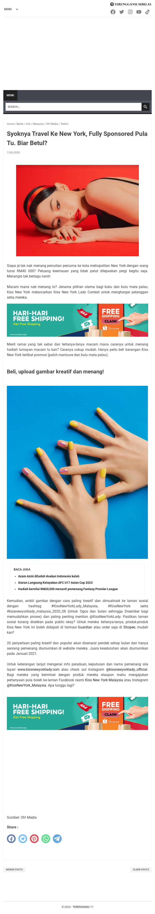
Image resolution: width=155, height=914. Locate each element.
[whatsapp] (45, 838)
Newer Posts (14, 869)
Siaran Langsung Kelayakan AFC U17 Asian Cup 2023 (55, 582)
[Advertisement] (77, 50)
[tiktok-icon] (148, 11)
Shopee (129, 627)
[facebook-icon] (113, 11)
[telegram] (57, 838)
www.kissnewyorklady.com (38, 669)
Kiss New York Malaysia (104, 680)
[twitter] (22, 838)
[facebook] (11, 838)
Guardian (85, 627)
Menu (10, 95)
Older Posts (141, 869)
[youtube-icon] (139, 11)
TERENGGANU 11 (83, 906)
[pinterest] (34, 838)
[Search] (74, 107)
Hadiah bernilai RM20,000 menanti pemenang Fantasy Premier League (68, 589)
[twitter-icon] (122, 11)
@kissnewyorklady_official (126, 669)
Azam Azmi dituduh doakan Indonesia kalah (48, 576)
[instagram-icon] (130, 11)
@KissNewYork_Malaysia (26, 685)
